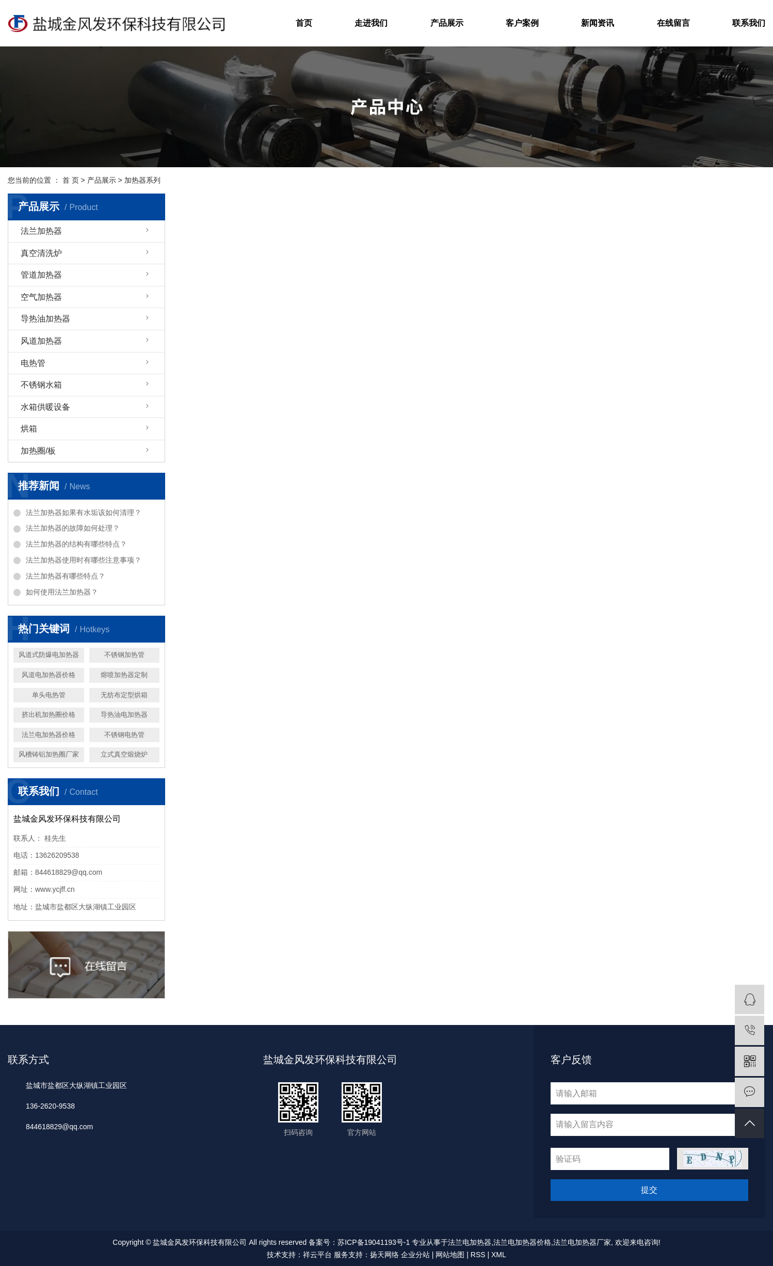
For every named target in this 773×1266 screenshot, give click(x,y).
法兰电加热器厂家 (582, 1242)
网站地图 (450, 1255)
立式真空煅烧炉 (124, 754)
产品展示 (446, 23)
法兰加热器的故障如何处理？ (73, 528)
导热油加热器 (45, 318)
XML (498, 1255)
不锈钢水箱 (41, 384)
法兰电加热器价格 (48, 735)
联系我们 (748, 23)
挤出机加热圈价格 (48, 714)
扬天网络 (384, 1255)
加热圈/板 (38, 450)
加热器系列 (142, 180)
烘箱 (29, 428)
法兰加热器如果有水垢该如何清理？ (83, 512)
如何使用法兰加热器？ (62, 592)
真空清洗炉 (41, 253)
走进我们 (371, 23)
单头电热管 (49, 695)
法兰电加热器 (469, 1242)
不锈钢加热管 (124, 655)
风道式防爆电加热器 (49, 655)
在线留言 (673, 23)
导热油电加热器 (124, 714)
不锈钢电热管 (124, 735)
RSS (478, 1255)
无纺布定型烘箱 (124, 695)
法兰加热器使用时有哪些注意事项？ (83, 560)
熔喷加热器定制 (124, 675)
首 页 (70, 180)
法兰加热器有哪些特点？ (65, 576)
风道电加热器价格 (48, 675)
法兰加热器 (41, 231)
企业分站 (415, 1255)
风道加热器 (41, 340)
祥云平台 (317, 1255)
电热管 (33, 363)
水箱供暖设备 (45, 407)
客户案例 (522, 23)
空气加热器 (41, 297)
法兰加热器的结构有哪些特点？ (76, 544)
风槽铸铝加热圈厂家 (49, 754)
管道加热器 (41, 274)
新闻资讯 (597, 23)
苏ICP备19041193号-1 (373, 1242)
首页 (304, 23)
